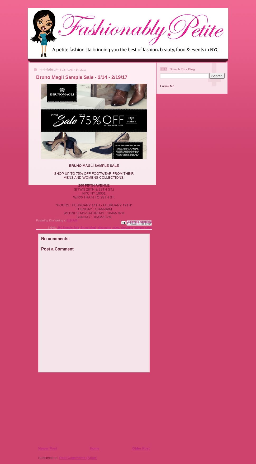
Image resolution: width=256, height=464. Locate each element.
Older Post (141, 448)
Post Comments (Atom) (78, 458)
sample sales (143, 227)
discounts (104, 227)
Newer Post (47, 448)
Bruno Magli (88, 227)
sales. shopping (122, 227)
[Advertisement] (70, 409)
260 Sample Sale (68, 227)
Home (94, 448)
